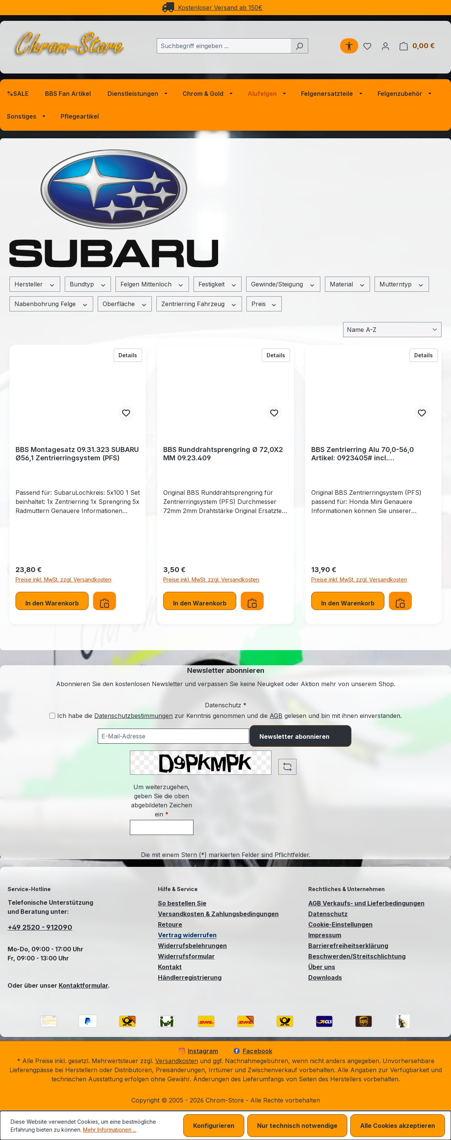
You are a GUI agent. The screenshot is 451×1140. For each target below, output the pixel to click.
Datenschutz (328, 914)
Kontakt (170, 967)
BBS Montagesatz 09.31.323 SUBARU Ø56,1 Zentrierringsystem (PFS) (77, 454)
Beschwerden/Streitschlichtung (357, 956)
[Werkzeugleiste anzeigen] (349, 45)
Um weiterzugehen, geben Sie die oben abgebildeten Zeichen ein (161, 800)
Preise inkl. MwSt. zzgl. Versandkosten (63, 579)
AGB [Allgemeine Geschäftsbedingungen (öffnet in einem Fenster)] (276, 715)
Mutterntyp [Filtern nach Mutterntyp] (401, 284)
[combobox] (224, 45)
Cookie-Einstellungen (340, 924)
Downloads (325, 977)
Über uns (321, 967)
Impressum (324, 935)
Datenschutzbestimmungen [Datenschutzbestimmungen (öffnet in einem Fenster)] (133, 715)
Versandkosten (176, 1061)
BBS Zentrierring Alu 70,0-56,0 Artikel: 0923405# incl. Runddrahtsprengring (362, 454)
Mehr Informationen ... (109, 1129)
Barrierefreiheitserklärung (348, 945)
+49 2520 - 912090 (40, 927)
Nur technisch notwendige (297, 1125)
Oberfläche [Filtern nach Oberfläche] (125, 304)
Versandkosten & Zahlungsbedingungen (218, 914)
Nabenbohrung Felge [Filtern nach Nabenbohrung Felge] (51, 304)
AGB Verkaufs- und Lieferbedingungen (366, 903)
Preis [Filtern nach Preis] (264, 304)
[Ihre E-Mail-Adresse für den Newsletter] (173, 736)
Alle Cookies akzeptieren (397, 1125)
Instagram (198, 1051)
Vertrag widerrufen (187, 935)
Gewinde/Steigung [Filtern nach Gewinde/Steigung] (283, 284)
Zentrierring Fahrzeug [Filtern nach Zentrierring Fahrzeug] (199, 304)
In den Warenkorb (52, 603)
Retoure (170, 924)
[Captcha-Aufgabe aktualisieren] (287, 767)
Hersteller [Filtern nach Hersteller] (34, 284)
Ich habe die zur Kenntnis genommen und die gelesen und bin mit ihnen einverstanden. (229, 715)
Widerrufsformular (186, 956)
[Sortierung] (392, 329)
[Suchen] (299, 45)
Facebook (253, 1051)
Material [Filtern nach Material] (347, 284)
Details (130, 354)
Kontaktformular (83, 985)
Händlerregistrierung (190, 977)
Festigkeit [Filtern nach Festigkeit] (217, 284)
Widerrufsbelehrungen (192, 945)
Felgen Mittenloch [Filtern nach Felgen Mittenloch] (152, 284)
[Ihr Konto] (385, 45)
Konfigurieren (213, 1125)
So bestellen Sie (182, 903)
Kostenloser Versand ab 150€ (212, 7)
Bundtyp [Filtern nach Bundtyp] (88, 284)
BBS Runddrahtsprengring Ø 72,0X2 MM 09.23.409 (223, 454)
